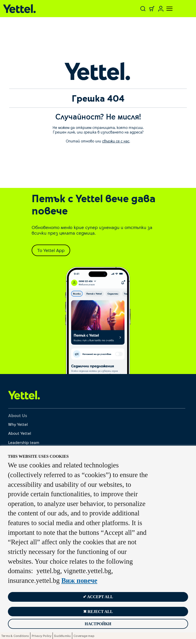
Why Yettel (18, 424)
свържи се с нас (115, 141)
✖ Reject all (98, 611)
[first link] (24, 395)
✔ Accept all (98, 597)
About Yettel (19, 433)
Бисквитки (62, 635)
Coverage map (84, 635)
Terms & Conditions (15, 635)
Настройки (98, 624)
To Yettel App (51, 250)
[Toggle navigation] (166, 9)
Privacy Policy (42, 635)
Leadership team (23, 442)
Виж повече (79, 580)
